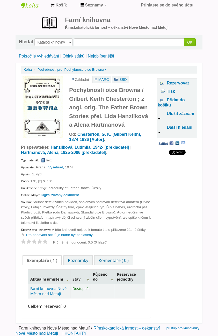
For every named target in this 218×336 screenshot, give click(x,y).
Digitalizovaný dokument (60, 195)
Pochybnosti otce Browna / (72, 70)
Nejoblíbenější (101, 56)
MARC (103, 79)
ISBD (122, 79)
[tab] (42, 260)
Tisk (171, 91)
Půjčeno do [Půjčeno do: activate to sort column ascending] (100, 277)
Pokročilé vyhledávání (39, 56)
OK (189, 42)
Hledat (26, 41)
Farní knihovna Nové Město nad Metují (34, 5)
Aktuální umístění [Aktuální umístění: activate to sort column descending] (46, 279)
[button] (59, 5)
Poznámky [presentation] (78, 260)
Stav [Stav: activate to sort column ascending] (76, 279)
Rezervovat (178, 83)
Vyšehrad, (56, 167)
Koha (28, 70)
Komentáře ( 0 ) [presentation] (114, 260)
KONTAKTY (76, 333)
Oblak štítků (73, 56)
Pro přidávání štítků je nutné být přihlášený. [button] (60, 235)
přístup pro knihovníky (182, 328)
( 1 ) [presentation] (42, 260)
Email (183, 143)
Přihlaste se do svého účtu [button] (167, 5)
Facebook (171, 143)
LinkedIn (177, 143)
